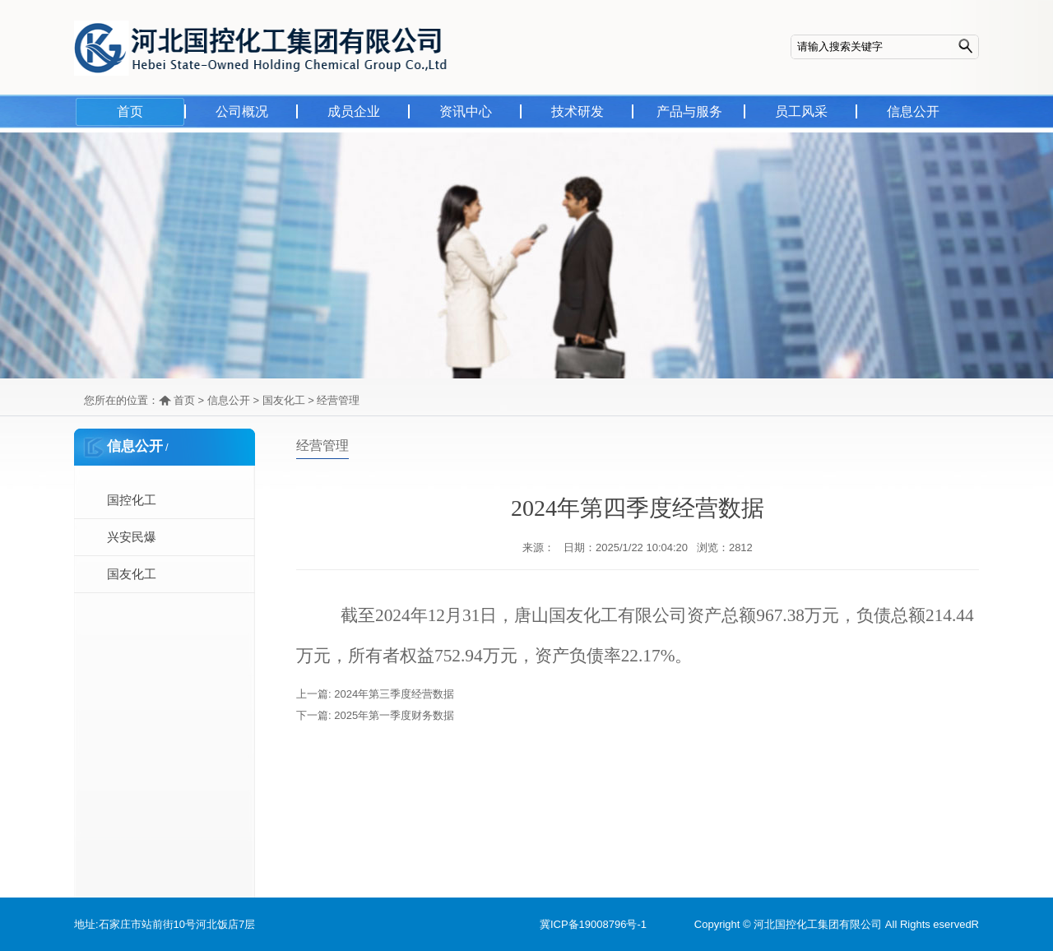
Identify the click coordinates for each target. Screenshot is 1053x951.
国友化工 (283, 400)
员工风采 (801, 111)
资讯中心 (465, 111)
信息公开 (913, 111)
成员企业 (353, 111)
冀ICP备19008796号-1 (593, 924)
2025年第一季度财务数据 (394, 715)
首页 (130, 111)
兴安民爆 (131, 537)
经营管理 (338, 400)
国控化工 (131, 500)
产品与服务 (689, 111)
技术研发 (577, 111)
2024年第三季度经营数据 (394, 694)
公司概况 (242, 111)
